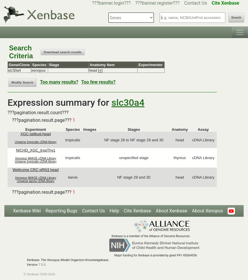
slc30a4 (128, 102)
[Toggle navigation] (240, 32)
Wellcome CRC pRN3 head (36, 170)
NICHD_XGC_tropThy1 (35, 150)
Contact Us (195, 3)
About (207, 211)
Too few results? (98, 82)
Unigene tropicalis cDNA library (36, 142)
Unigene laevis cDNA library (35, 181)
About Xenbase (171, 211)
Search (236, 18)
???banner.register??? (157, 3)
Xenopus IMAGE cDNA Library (36, 158)
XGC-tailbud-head (35, 134)
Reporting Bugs (61, 211)
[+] (100, 70)
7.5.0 (42, 265)
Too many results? (59, 82)
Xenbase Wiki (27, 211)
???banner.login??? (111, 3)
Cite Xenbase (137, 211)
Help (114, 211)
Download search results (63, 52)
